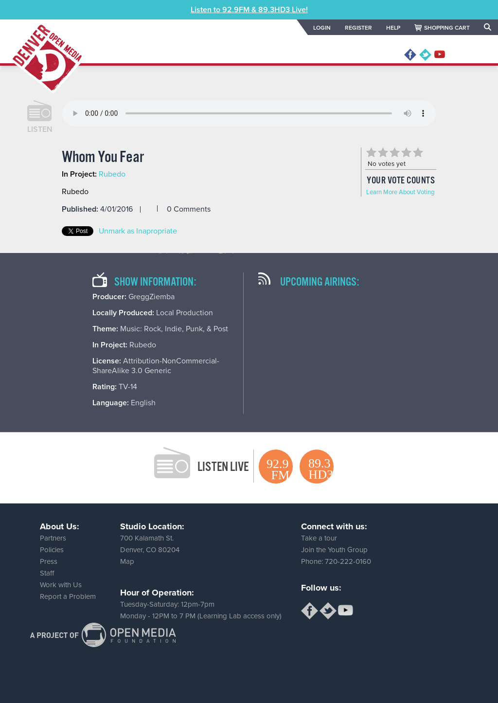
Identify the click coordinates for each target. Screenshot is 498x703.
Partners (53, 538)
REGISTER (358, 27)
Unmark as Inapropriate (138, 231)
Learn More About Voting (400, 192)
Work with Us (61, 584)
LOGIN (322, 27)
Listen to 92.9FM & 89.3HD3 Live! (249, 10)
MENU (470, 55)
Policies (52, 549)
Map (127, 561)
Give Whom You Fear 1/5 (371, 152)
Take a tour (319, 538)
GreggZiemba (151, 297)
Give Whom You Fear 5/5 (418, 152)
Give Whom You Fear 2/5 (383, 152)
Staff (47, 573)
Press (48, 561)
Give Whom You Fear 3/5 (394, 152)
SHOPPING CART (447, 27)
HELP (393, 27)
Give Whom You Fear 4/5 (406, 152)
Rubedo (112, 174)
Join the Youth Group (334, 549)
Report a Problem (68, 596)
